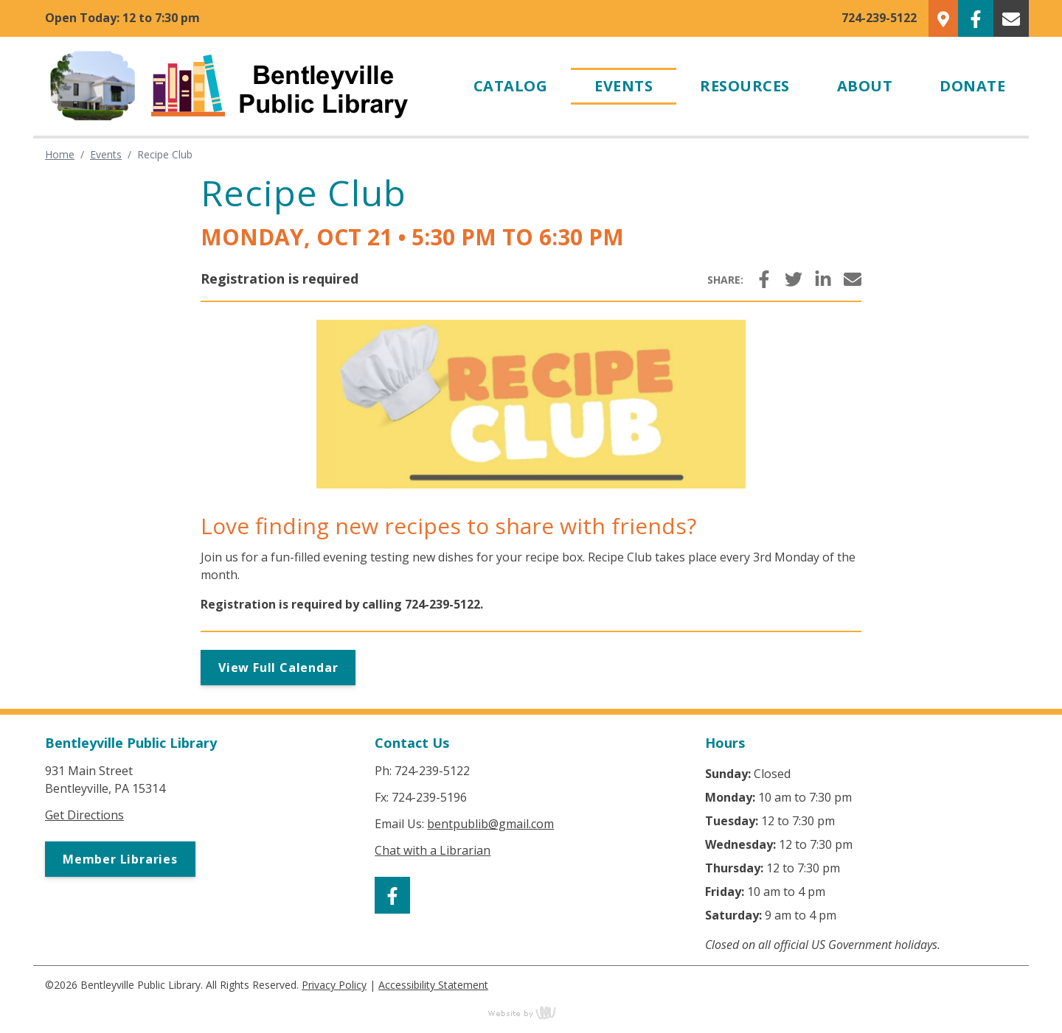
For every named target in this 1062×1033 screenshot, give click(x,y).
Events (106, 154)
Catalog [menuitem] (510, 86)
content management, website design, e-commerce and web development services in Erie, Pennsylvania (531, 1012)
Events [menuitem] (623, 86)
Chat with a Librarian (432, 850)
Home (59, 154)
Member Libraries (120, 859)
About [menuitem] (865, 86)
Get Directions (84, 815)
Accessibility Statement (433, 985)
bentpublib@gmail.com (490, 824)
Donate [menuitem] (972, 86)
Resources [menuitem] (745, 86)
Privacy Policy (334, 985)
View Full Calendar (278, 667)
